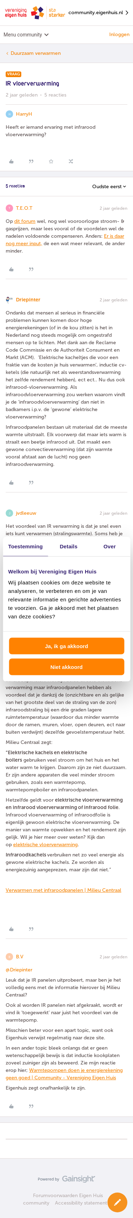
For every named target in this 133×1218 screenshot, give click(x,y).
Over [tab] (110, 546)
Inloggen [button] (119, 34)
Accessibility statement (81, 1203)
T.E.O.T (24, 208)
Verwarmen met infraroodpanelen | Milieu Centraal (63, 890)
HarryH (24, 114)
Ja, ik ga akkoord (66, 646)
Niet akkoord (66, 667)
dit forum (24, 221)
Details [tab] (68, 546)
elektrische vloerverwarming (45, 845)
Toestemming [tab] (25, 546)
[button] (117, 1202)
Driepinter (28, 300)
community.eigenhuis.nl (98, 12)
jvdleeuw (26, 513)
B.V (19, 957)
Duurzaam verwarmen (36, 53)
